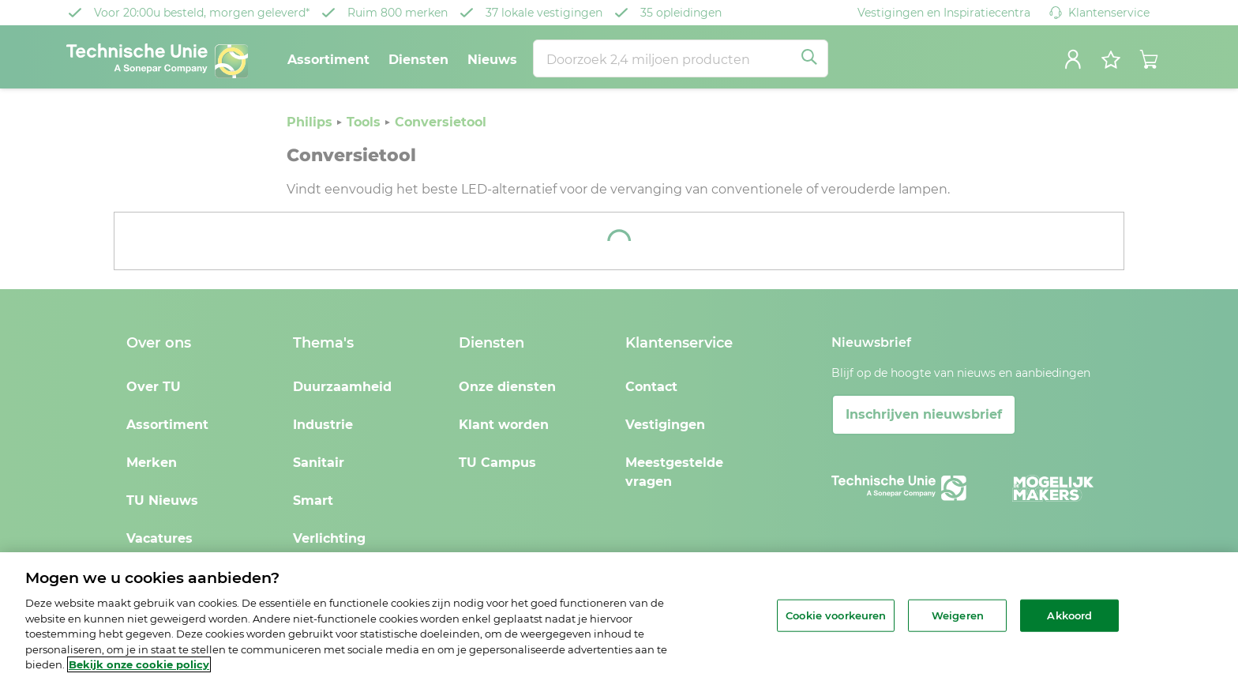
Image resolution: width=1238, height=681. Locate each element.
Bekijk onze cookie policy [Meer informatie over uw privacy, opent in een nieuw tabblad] (139, 664)
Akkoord (1069, 614)
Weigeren (958, 614)
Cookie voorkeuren (836, 614)
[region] (619, 616)
